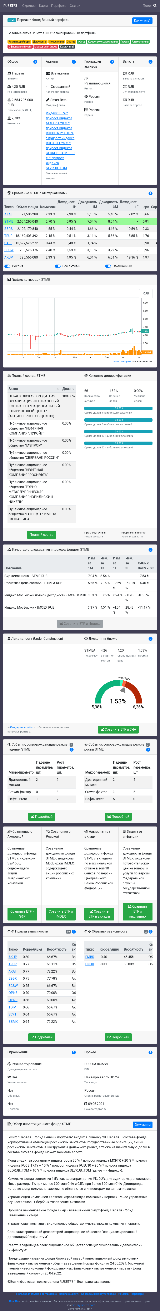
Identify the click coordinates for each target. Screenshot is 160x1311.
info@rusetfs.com (84, 1305)
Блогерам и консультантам (98, 1293)
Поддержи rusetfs (21, 727)
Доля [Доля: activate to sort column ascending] (66, 389)
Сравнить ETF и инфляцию (137, 911)
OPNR (13, 1000)
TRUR (8, 236)
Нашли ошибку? (69, 1293)
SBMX (13, 1022)
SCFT (12, 1014)
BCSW (9, 250)
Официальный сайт (20, 46)
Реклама (123, 1293)
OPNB (13, 993)
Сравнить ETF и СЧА (118, 729)
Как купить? (142, 20)
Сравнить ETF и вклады (99, 913)
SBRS (8, 229)
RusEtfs (14, 1301)
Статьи (75, 6)
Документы (39, 41)
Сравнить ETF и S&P (22, 913)
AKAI (8, 214)
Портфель (58, 6)
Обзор (81, 41)
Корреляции (56, 41)
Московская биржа (45, 46)
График (124, 41)
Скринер (29, 6)
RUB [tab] (146, 293)
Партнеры (137, 1293)
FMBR (89, 957)
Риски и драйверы (19, 41)
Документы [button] (143, 1124)
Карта (43, 6)
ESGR (13, 978)
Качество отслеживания (103, 41)
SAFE (8, 243)
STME (8, 221)
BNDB (89, 964)
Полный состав (42, 535)
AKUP (8, 257)
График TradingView (121, 361)
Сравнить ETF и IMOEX (61, 913)
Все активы (71, 266)
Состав (71, 41)
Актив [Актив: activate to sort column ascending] (13, 389)
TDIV (12, 1007)
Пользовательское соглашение (36, 1293)
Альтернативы (140, 41)
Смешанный (122, 266)
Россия (17, 266)
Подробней (41, 817)
